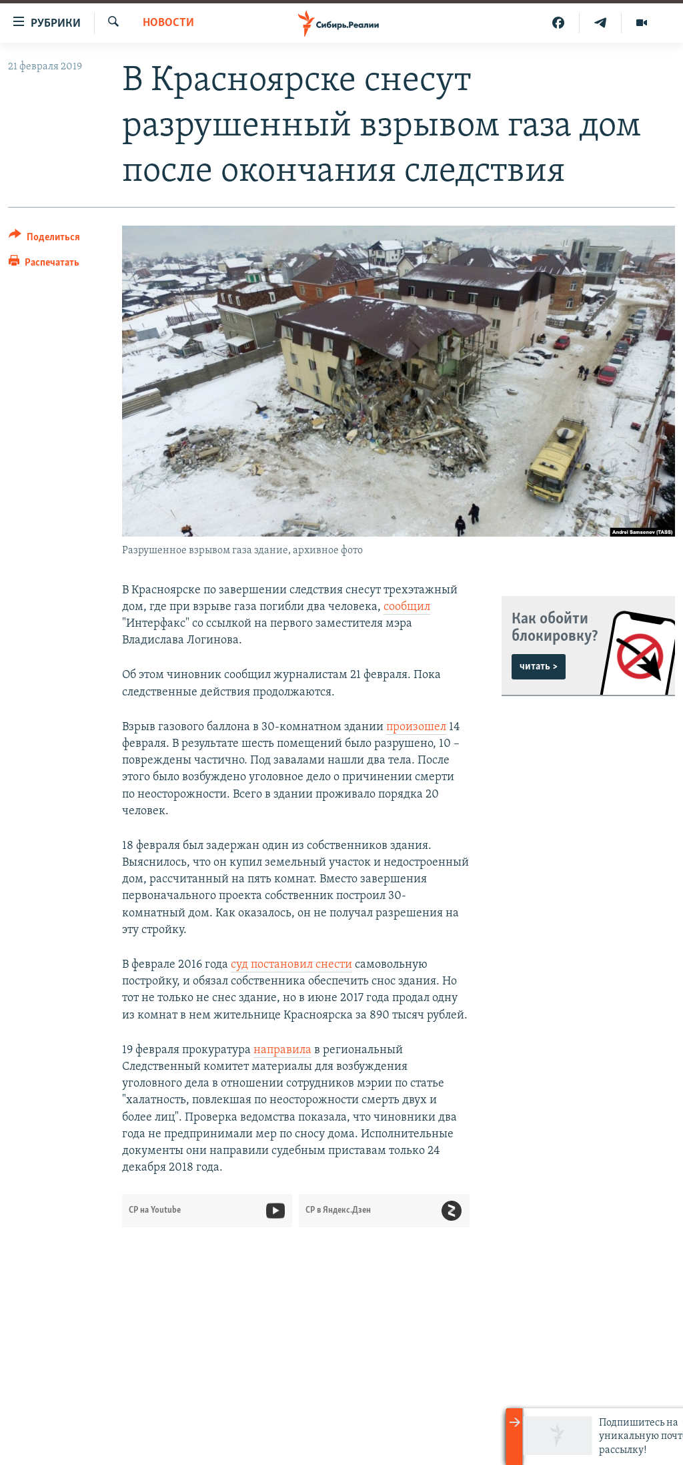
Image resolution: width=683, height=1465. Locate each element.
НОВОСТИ (168, 23)
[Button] (44, 239)
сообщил (407, 607)
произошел (416, 727)
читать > (539, 666)
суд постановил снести (291, 964)
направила (282, 1050)
